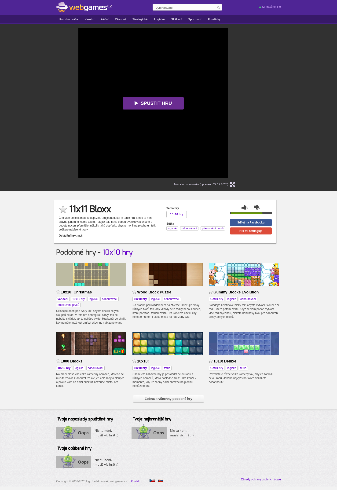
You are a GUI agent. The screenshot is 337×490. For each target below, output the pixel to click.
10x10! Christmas (76, 292)
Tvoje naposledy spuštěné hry (85, 419)
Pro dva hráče (68, 19)
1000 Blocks (71, 361)
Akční (105, 19)
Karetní (89, 19)
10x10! (143, 361)
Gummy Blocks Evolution (236, 292)
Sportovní (194, 19)
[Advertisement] (28, 98)
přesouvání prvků (68, 305)
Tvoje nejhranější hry (152, 419)
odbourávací (109, 299)
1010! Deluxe (224, 361)
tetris (167, 368)
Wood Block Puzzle (154, 292)
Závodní (120, 19)
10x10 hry (118, 252)
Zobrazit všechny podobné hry (168, 399)
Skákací (176, 19)
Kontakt (136, 481)
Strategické (139, 19)
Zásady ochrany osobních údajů (261, 479)
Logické (159, 19)
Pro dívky (214, 19)
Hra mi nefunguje (250, 231)
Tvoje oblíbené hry (74, 448)
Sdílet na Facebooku (251, 222)
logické (93, 299)
